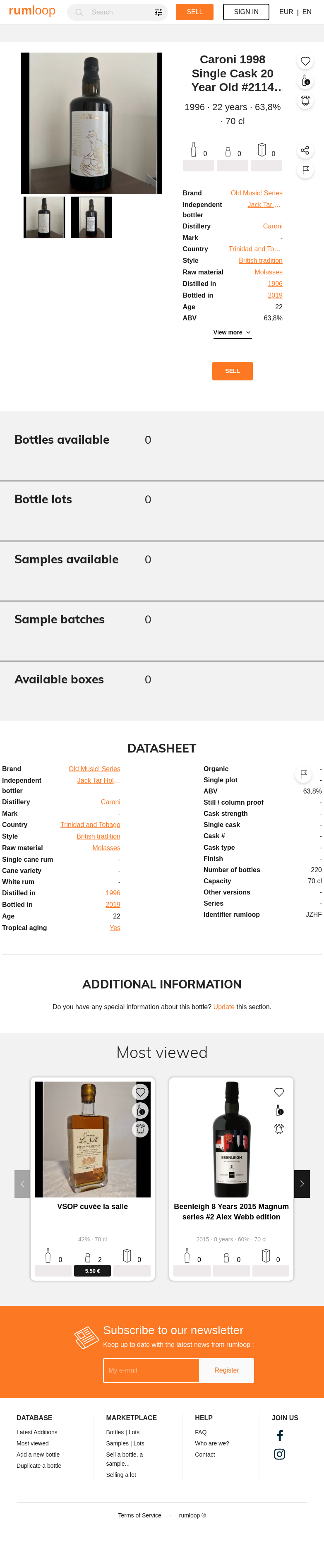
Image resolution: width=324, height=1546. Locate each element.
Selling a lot (121, 1474)
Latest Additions (37, 1432)
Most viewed (33, 1443)
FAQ (200, 1432)
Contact (205, 1454)
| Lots (132, 1432)
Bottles (115, 1432)
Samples (117, 1443)
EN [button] (307, 11)
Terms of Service (139, 1515)
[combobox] (127, 12)
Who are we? (212, 1443)
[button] (44, 217)
